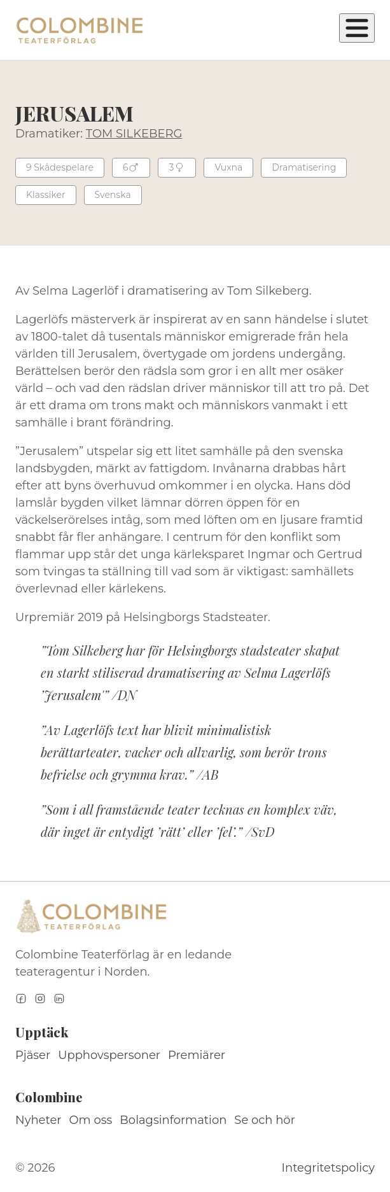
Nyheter (38, 1120)
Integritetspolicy (328, 1168)
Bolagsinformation (173, 1120)
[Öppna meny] (357, 28)
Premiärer (196, 1055)
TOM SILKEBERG (134, 134)
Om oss (91, 1120)
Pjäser (32, 1055)
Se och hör (264, 1120)
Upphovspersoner (109, 1055)
